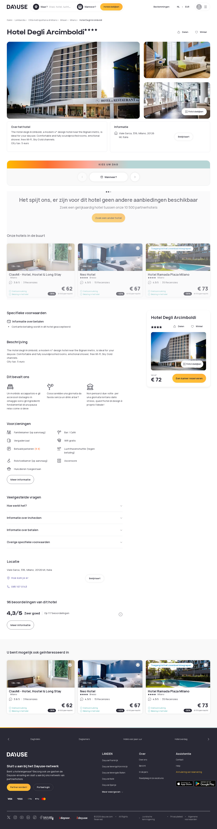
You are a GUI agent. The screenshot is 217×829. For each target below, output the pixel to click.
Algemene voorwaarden (191, 818)
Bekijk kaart (183, 136)
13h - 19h (16, 683)
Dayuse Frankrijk (110, 760)
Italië (9, 20)
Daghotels (35, 739)
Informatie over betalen (65, 530)
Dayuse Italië (108, 778)
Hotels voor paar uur (132, 739)
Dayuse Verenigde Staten (113, 772)
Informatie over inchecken (65, 518)
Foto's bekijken (194, 111)
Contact (179, 759)
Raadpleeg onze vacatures (151, 778)
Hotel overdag (181, 739)
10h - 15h (172, 683)
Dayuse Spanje (109, 785)
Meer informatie (20, 479)
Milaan (63, 20)
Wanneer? (108, 177)
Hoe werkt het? (65, 506)
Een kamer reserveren (189, 378)
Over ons (143, 759)
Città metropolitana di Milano (42, 20)
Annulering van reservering (189, 772)
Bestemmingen (161, 6)
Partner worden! (18, 787)
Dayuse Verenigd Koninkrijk (115, 766)
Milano (73, 20)
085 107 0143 (17, 586)
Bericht (142, 765)
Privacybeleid (176, 816)
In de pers (143, 772)
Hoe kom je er (17, 578)
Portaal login (43, 787)
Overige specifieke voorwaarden (65, 542)
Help (178, 765)
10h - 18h (155, 683)
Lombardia (20, 20)
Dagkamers (84, 739)
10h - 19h (87, 683)
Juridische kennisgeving (148, 818)
